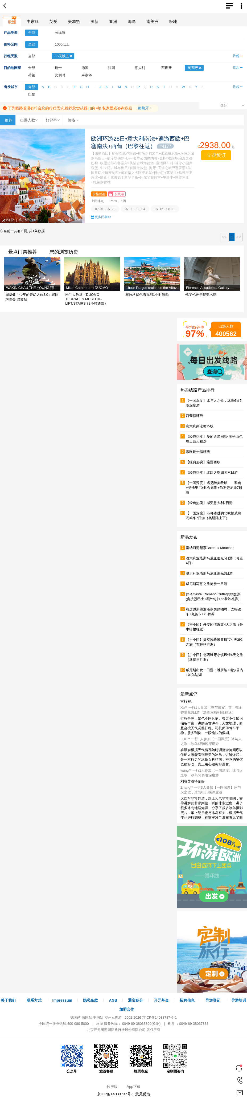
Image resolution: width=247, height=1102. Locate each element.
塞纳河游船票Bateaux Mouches (210, 548)
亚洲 (113, 21)
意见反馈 (142, 1094)
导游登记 (212, 1000)
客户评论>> (27, 220)
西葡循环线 (194, 416)
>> (238, 237)
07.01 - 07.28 (105, 209)
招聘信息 (187, 1000)
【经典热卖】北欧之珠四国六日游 (212, 472)
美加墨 (74, 21)
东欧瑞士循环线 (198, 452)
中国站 (98, 1017)
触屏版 (112, 1086)
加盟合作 (126, 1009)
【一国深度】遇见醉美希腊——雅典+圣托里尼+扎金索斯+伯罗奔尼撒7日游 (214, 487)
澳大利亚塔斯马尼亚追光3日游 (209, 573)
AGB (113, 1000)
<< (224, 237)
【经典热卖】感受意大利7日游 (209, 503)
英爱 (53, 21)
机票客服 (141, 1058)
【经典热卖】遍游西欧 (203, 462)
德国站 (75, 1017)
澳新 (94, 21)
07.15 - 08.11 (165, 209)
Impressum (62, 1000)
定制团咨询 (175, 1058)
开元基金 (161, 1000)
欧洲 (12, 22)
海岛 (132, 21)
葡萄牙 (143, 108)
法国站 (87, 1017)
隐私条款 (90, 1000)
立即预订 (216, 155)
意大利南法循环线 (199, 426)
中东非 (33, 21)
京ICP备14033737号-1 (159, 1017)
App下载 (133, 1086)
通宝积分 (135, 1000)
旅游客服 (106, 1058)
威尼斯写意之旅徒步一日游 (206, 584)
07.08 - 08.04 (135, 209)
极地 (173, 21)
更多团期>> (103, 217)
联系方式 (34, 1000)
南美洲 (152, 21)
